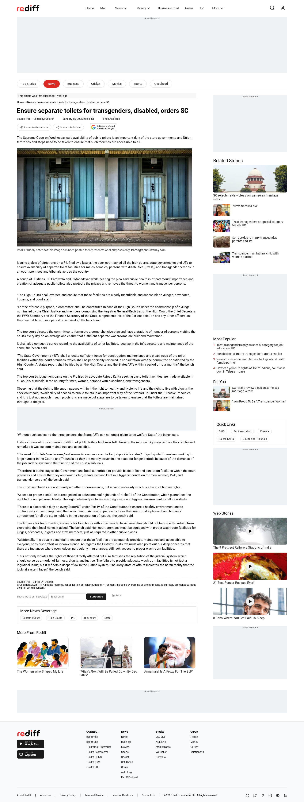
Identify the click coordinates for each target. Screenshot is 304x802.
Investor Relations (123, 795)
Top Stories (28, 83)
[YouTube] (278, 796)
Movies (117, 83)
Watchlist (161, 752)
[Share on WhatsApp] (247, 796)
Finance (264, 431)
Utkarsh (49, 118)
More (217, 8)
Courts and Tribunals (255, 438)
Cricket (95, 83)
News (120, 8)
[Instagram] (270, 796)
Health (194, 736)
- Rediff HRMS (94, 757)
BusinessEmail (168, 8)
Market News (163, 746)
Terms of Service (94, 795)
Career (194, 746)
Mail (103, 8)
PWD (222, 431)
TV (202, 8)
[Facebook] (262, 796)
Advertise (45, 795)
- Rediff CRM (93, 762)
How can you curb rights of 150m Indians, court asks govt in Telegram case (251, 369)
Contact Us (148, 795)
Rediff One (92, 741)
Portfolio (161, 757)
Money (143, 8)
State (107, 617)
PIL (73, 617)
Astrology (126, 772)
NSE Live (161, 741)
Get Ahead (127, 762)
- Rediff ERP (92, 767)
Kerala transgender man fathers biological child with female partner (251, 361)
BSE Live (160, 736)
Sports (138, 83)
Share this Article (68, 127)
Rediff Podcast (129, 777)
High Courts (55, 617)
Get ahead (161, 83)
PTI (28, 118)
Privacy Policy (68, 795)
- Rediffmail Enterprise (98, 746)
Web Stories (223, 513)
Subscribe (96, 596)
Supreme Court (31, 617)
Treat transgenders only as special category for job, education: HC (250, 346)
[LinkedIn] (285, 796)
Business (73, 83)
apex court (90, 617)
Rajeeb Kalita (226, 438)
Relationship (197, 752)
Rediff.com (179, 795)
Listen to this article (34, 127)
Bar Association (242, 431)
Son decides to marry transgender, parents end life (249, 353)
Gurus (189, 8)
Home (90, 8)
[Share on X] (255, 796)
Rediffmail (92, 736)
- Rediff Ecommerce (97, 752)
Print (116, 595)
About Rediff (24, 795)
